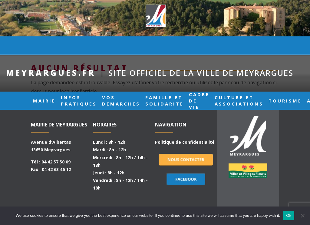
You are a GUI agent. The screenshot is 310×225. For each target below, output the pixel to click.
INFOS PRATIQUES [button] (79, 45)
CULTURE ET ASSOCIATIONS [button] (239, 45)
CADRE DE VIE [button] (199, 45)
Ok (288, 215)
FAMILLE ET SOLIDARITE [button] (164, 45)
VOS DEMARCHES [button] (121, 45)
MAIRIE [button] (44, 45)
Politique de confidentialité (185, 142)
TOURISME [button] (285, 45)
